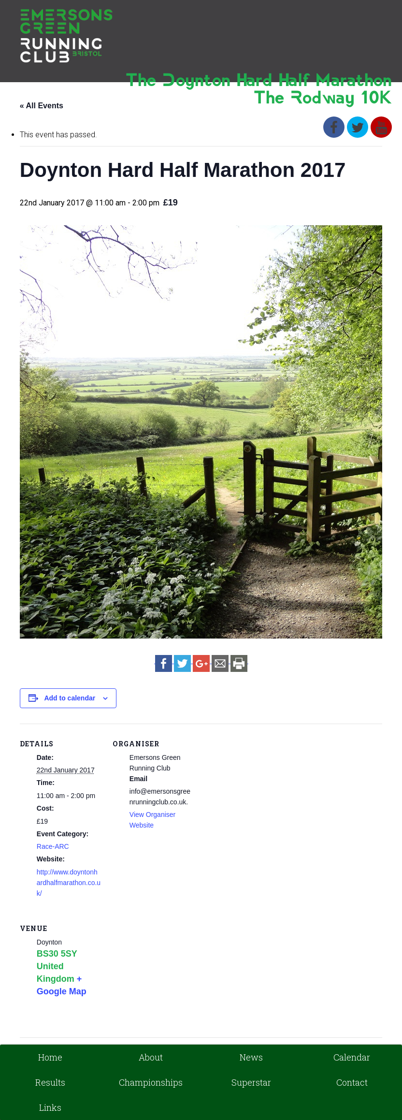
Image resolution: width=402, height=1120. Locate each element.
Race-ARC (53, 846)
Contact (352, 1082)
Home (50, 1057)
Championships (151, 1082)
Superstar (251, 1082)
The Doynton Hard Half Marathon (259, 81)
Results (50, 1082)
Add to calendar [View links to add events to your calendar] (69, 698)
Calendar (351, 1057)
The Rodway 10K (323, 99)
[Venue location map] (164, 975)
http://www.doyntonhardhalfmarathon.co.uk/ (68, 882)
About (151, 1057)
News (251, 1057)
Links (50, 1107)
